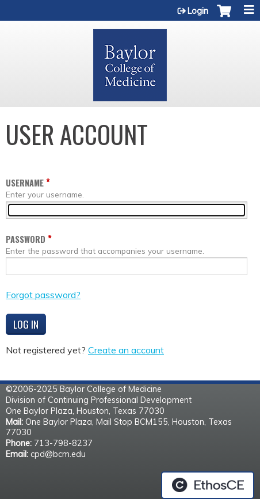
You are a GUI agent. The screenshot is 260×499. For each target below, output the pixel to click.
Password (25, 239)
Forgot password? (43, 294)
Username (25, 183)
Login (198, 11)
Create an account (126, 350)
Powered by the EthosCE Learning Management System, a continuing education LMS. (207, 485)
